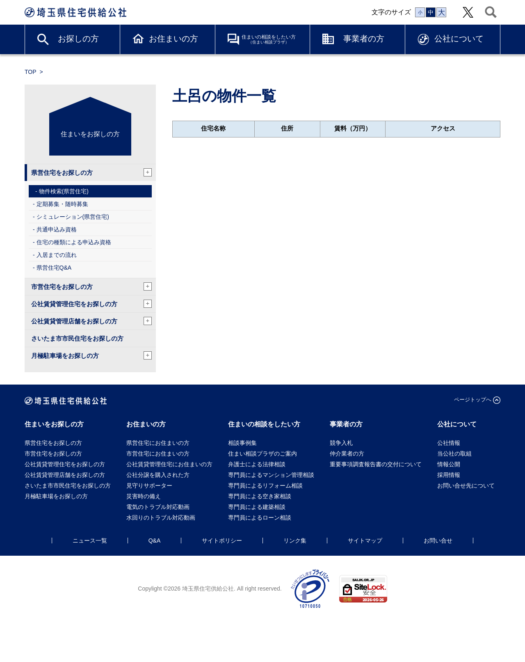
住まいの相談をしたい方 (269, 39)
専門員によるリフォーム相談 (265, 485)
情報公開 (448, 464)
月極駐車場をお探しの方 (91, 355)
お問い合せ (438, 540)
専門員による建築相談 (256, 507)
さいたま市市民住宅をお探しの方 (77, 338)
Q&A (154, 540)
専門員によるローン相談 (259, 517)
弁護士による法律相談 (256, 464)
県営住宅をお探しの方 (91, 172)
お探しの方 (78, 38)
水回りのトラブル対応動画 (160, 517)
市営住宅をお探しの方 (91, 286)
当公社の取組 (454, 453)
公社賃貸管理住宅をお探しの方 (91, 304)
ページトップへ (472, 399)
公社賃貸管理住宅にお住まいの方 (169, 464)
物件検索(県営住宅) (64, 191)
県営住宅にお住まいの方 (157, 443)
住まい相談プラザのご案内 (262, 453)
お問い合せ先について (468, 485)
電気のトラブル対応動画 (157, 507)
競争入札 (341, 443)
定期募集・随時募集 (62, 204)
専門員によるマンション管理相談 (271, 475)
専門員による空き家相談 (259, 496)
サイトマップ (365, 540)
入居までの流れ (57, 255)
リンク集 (294, 540)
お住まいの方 (173, 38)
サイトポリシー (222, 540)
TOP (31, 72)
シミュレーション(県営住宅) (73, 216)
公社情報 (448, 443)
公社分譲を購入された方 (157, 475)
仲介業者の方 (347, 453)
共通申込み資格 (57, 229)
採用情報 (448, 475)
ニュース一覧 (90, 540)
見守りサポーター (149, 485)
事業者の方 (363, 38)
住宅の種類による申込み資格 (74, 242)
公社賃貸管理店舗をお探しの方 (91, 321)
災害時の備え (143, 496)
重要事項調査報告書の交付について (376, 464)
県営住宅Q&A (54, 267)
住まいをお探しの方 (90, 134)
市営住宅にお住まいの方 (157, 453)
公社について (459, 38)
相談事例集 (242, 443)
